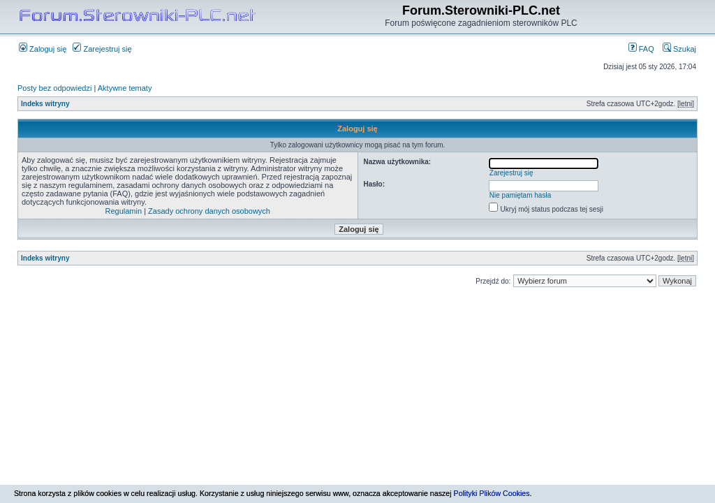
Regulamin (123, 211)
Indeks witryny (45, 104)
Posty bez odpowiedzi (54, 88)
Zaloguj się (42, 49)
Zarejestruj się (102, 49)
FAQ (641, 49)
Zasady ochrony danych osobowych (209, 211)
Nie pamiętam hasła (520, 195)
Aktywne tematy (125, 88)
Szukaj (679, 49)
